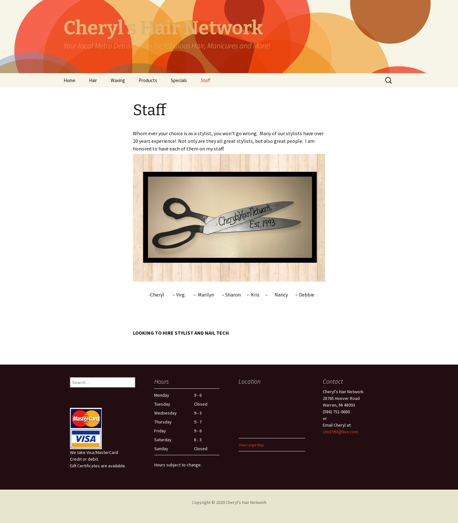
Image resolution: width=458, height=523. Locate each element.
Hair (93, 80)
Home (69, 80)
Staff (205, 80)
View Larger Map (251, 445)
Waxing (118, 80)
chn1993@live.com (340, 432)
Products (148, 80)
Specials (179, 80)
